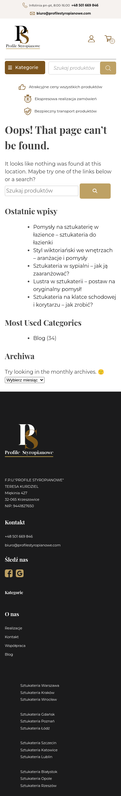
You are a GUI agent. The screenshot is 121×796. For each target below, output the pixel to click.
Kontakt (12, 637)
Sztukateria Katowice (38, 750)
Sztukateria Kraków (37, 692)
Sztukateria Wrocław (38, 699)
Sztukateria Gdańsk (37, 714)
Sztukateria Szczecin (38, 743)
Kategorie (23, 67)
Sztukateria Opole (36, 778)
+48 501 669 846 (84, 5)
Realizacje (13, 628)
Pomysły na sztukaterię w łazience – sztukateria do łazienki (66, 235)
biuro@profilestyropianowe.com (63, 13)
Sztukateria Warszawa (39, 685)
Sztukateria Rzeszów (38, 785)
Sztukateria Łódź (35, 728)
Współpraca (15, 645)
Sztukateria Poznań (37, 721)
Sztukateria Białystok (38, 771)
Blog (39, 338)
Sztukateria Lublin (36, 757)
